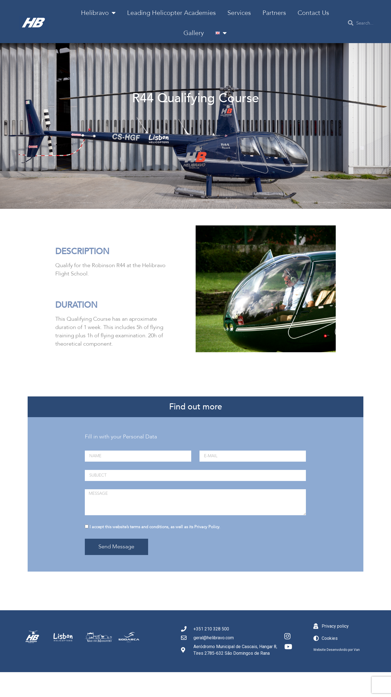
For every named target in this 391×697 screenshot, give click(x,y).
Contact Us (313, 13)
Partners (274, 13)
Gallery (193, 33)
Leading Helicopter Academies (171, 13)
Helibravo (98, 13)
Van (357, 650)
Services (239, 13)
